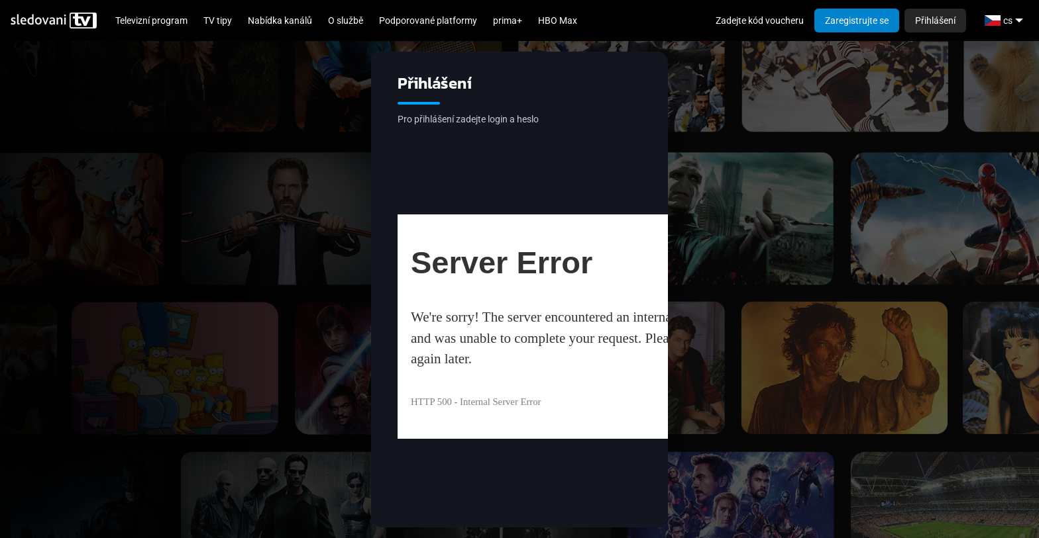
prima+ (507, 20)
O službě (345, 20)
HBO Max (557, 20)
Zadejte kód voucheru (760, 20)
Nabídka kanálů (280, 20)
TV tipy (217, 20)
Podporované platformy (428, 20)
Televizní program (151, 20)
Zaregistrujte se (857, 20)
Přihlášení (935, 20)
